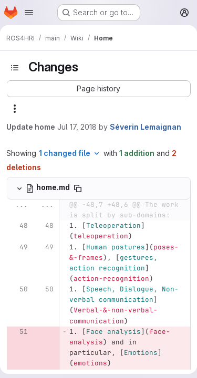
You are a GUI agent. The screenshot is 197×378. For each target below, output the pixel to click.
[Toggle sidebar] (14, 67)
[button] (98, 88)
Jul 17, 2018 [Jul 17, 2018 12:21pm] (77, 126)
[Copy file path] (77, 188)
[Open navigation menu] (28, 12)
